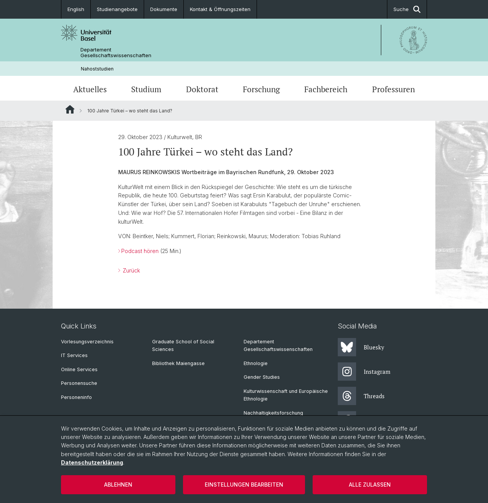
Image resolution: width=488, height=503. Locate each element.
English (75, 9)
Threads (361, 396)
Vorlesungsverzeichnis (87, 341)
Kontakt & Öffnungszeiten (220, 9)
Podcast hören (140, 251)
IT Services (74, 355)
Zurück (130, 270)
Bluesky (361, 347)
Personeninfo (76, 397)
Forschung (261, 89)
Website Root (70, 109)
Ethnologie (256, 363)
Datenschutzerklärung (92, 462)
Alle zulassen (370, 484)
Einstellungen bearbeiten (244, 484)
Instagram (364, 371)
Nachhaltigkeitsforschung (273, 413)
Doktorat (202, 89)
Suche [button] (407, 9)
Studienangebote (117, 9)
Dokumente (163, 9)
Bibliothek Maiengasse (178, 363)
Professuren (393, 89)
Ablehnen (118, 484)
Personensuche (79, 383)
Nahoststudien (97, 69)
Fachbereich (325, 89)
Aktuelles (90, 89)
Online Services (79, 369)
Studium (146, 89)
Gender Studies (262, 377)
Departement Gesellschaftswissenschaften (115, 52)
